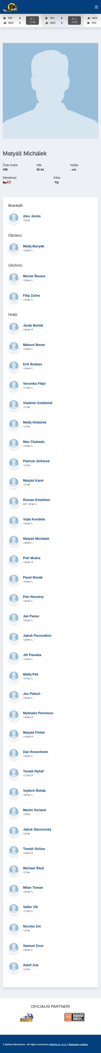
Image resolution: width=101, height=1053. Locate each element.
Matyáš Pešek (34, 732)
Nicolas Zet (32, 926)
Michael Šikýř (33, 868)
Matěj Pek (30, 674)
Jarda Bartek (33, 325)
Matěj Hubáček (34, 422)
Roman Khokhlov (36, 500)
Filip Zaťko (31, 295)
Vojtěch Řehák (34, 791)
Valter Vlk (30, 907)
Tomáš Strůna (34, 849)
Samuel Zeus (33, 946)
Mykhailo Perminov (38, 713)
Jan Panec (31, 616)
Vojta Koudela (34, 519)
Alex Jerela (32, 216)
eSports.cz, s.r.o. (58, 1044)
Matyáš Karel (33, 480)
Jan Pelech (31, 694)
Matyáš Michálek (36, 539)
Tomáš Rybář (33, 771)
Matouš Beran (34, 345)
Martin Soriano (34, 810)
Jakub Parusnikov (37, 635)
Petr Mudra (31, 558)
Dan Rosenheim (35, 752)
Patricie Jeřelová (36, 461)
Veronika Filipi (34, 383)
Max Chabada (33, 442)
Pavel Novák (33, 577)
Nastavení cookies (78, 1044)
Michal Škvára (34, 276)
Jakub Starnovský (37, 829)
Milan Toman (33, 887)
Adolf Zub (31, 965)
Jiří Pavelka (32, 655)
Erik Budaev (32, 364)
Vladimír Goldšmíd (37, 403)
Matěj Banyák (33, 246)
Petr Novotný (33, 597)
